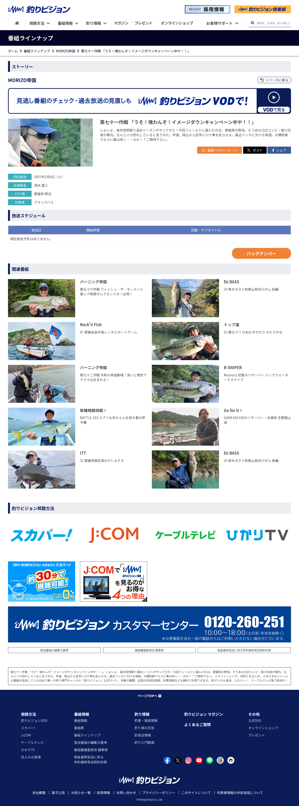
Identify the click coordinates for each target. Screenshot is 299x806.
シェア (279, 150)
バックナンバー (261, 253)
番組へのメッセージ (219, 150)
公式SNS (254, 720)
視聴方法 (28, 714)
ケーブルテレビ (32, 742)
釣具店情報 (142, 735)
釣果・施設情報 (146, 720)
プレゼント (256, 735)
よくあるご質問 (197, 724)
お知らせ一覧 (81, 792)
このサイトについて (196, 792)
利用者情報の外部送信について (240, 792)
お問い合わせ (126, 792)
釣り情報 (142, 714)
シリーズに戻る (274, 80)
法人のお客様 (31, 757)
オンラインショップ (263, 727)
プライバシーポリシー (158, 792)
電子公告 (58, 792)
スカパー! (28, 727)
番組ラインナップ (37, 51)
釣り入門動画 (144, 742)
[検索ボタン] (252, 23)
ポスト (255, 150)
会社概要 (39, 792)
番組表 (79, 727)
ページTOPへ (149, 695)
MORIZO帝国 (65, 51)
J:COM (26, 735)
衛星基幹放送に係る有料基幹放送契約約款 (244, 650)
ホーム (13, 51)
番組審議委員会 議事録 (149, 650)
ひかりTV (28, 749)
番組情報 (81, 714)
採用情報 (103, 792)
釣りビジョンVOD (34, 720)
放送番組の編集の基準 (54, 650)
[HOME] (16, 23)
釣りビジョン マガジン (203, 714)
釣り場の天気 (144, 727)
